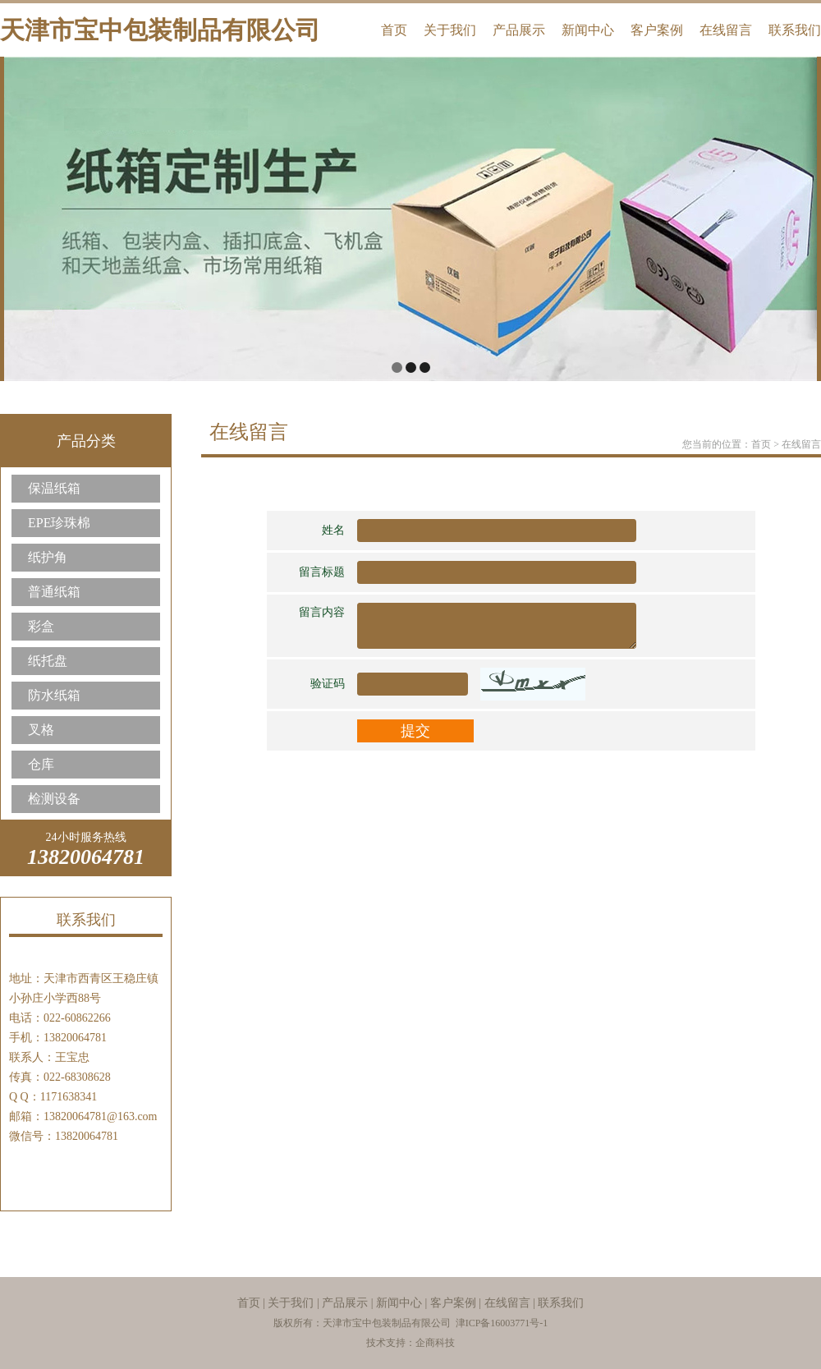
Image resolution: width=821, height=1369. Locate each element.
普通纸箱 (54, 592)
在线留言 (725, 30)
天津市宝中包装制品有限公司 (160, 30)
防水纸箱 (54, 695)
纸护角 (47, 557)
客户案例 (657, 30)
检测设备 (54, 799)
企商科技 (435, 1342)
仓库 (41, 764)
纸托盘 (47, 661)
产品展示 (519, 30)
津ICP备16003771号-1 (502, 1323)
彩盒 (41, 626)
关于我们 (450, 30)
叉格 (41, 730)
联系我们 (794, 30)
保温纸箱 (54, 488)
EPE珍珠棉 (59, 523)
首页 (394, 30)
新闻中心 (588, 30)
